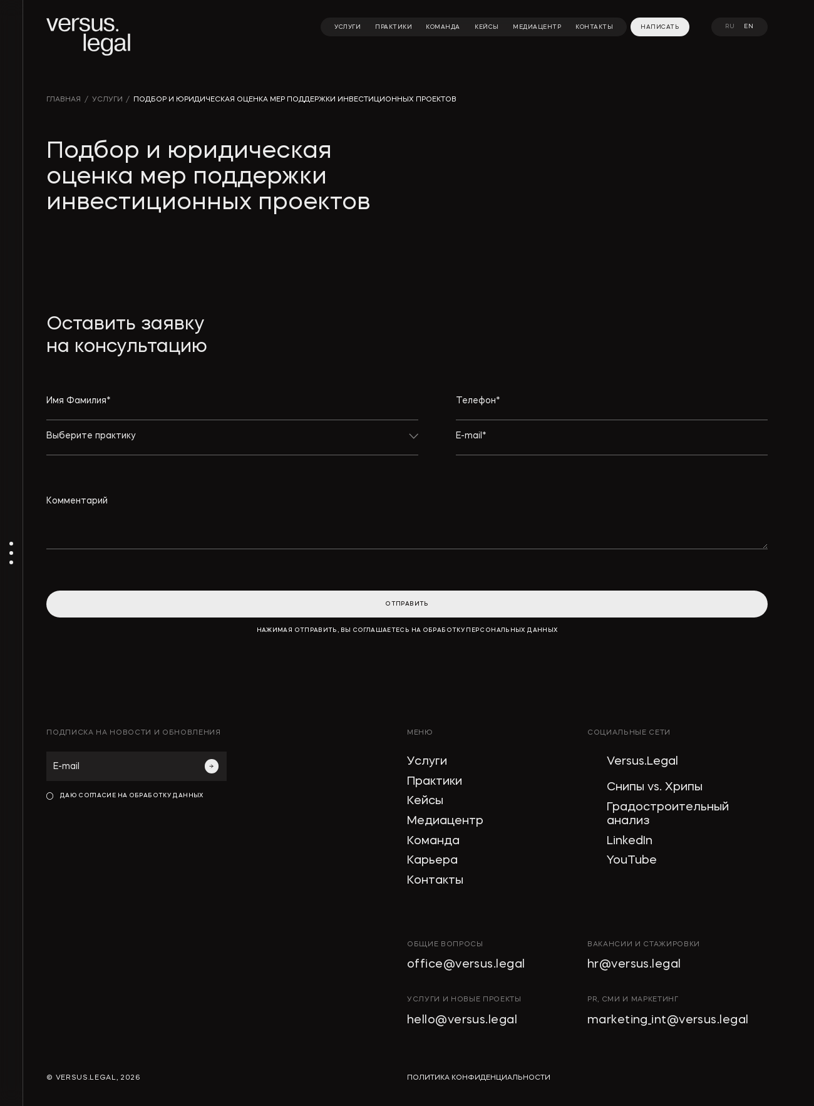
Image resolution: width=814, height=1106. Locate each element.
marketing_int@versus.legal (668, 1020)
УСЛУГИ (107, 99)
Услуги (427, 762)
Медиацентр (445, 821)
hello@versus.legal (462, 1020)
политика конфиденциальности (478, 1078)
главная (63, 99)
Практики (434, 782)
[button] (232, 443)
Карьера (432, 861)
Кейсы (425, 801)
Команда (433, 841)
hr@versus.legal (634, 965)
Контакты (435, 881)
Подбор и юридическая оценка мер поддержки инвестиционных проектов (294, 99)
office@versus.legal (466, 965)
